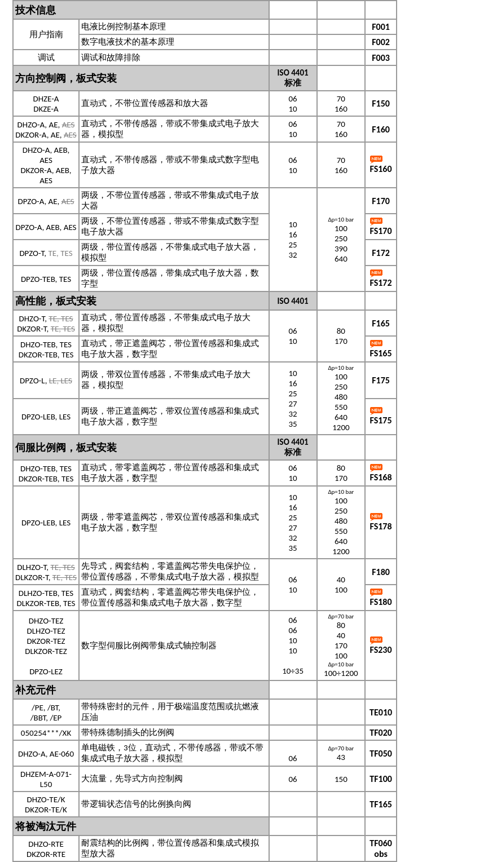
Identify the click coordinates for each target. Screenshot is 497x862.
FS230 (381, 649)
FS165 (381, 353)
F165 (381, 323)
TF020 (381, 732)
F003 (381, 57)
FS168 (381, 477)
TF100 (381, 778)
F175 (381, 380)
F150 (381, 103)
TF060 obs (381, 848)
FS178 (381, 526)
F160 (381, 129)
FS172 (381, 282)
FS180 (381, 601)
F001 (381, 26)
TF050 (381, 753)
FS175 (381, 420)
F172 (381, 252)
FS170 (381, 231)
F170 (381, 201)
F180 (381, 572)
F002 (381, 42)
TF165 (381, 804)
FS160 (381, 168)
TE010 (381, 712)
